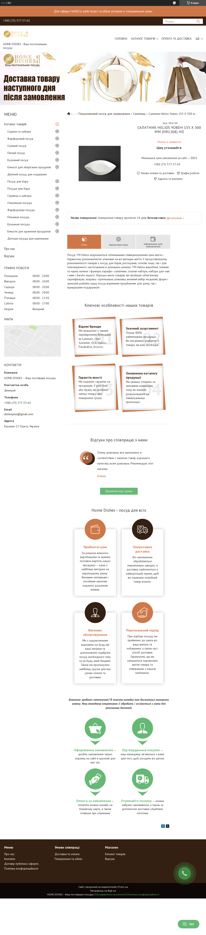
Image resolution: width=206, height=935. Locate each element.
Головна (121, 38)
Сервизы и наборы (19, 196)
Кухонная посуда (18, 224)
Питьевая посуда (18, 217)
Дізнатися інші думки (118, 491)
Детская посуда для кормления (28, 238)
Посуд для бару (17, 181)
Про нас (9, 249)
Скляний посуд (16, 146)
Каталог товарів (143, 38)
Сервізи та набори (19, 131)
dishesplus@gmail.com (18, 414)
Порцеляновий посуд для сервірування (104, 113)
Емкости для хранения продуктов (29, 231)
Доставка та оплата (67, 854)
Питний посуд (16, 153)
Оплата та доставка (176, 38)
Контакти (9, 859)
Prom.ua (123, 886)
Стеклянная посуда (19, 203)
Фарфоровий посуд (20, 139)
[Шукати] (198, 21)
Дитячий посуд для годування (27, 174)
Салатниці (139, 113)
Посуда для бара (18, 188)
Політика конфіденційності (21, 868)
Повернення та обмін (68, 859)
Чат (188, 924)
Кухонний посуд (17, 160)
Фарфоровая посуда (21, 210)
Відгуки (9, 256)
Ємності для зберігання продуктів (29, 167)
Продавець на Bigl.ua (103, 890)
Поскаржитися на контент (110, 894)
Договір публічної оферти (21, 864)
